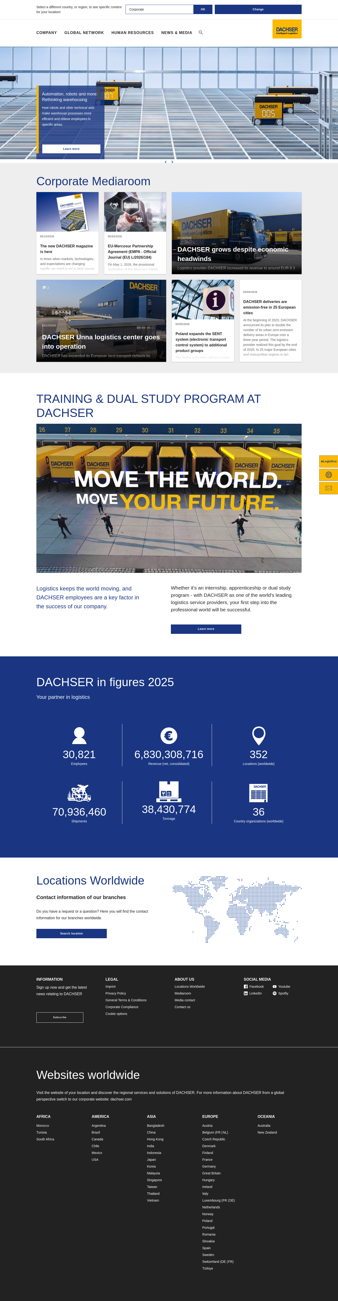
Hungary (208, 1180)
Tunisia (41, 1132)
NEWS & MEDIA (176, 33)
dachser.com (121, 1099)
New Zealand (267, 1132)
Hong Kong (155, 1139)
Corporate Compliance (122, 1007)
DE (231, 1200)
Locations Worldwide (190, 986)
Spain (206, 1248)
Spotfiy (280, 993)
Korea (151, 1166)
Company (46, 33)
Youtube (281, 986)
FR (218, 1132)
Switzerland (210, 1261)
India (150, 1146)
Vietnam (153, 1200)
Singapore (154, 1180)
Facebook (254, 986)
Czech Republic (213, 1139)
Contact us (182, 1007)
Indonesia (154, 1153)
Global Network (84, 33)
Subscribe (59, 1017)
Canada (97, 1139)
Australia (263, 1125)
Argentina (99, 1125)
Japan (151, 1159)
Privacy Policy (116, 993)
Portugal (208, 1227)
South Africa (45, 1139)
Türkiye (207, 1268)
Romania (208, 1234)
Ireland (207, 1187)
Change (258, 9)
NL (225, 1132)
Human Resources (132, 33)
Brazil (96, 1132)
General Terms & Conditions (126, 1000)
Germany (209, 1166)
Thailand (153, 1193)
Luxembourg (211, 1200)
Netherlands (211, 1207)
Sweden (208, 1255)
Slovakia (208, 1241)
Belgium (208, 1132)
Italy (205, 1193)
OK (203, 9)
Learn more (71, 149)
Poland (207, 1221)
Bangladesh (155, 1125)
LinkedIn (253, 993)
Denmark (209, 1146)
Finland (207, 1153)
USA (95, 1159)
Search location (71, 933)
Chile (95, 1146)
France (207, 1159)
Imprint (111, 986)
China (151, 1132)
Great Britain (211, 1173)
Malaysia (153, 1173)
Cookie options (116, 1014)
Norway (207, 1214)
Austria (207, 1125)
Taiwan (152, 1187)
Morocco (42, 1125)
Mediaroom (183, 993)
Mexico (97, 1153)
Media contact (185, 1000)
